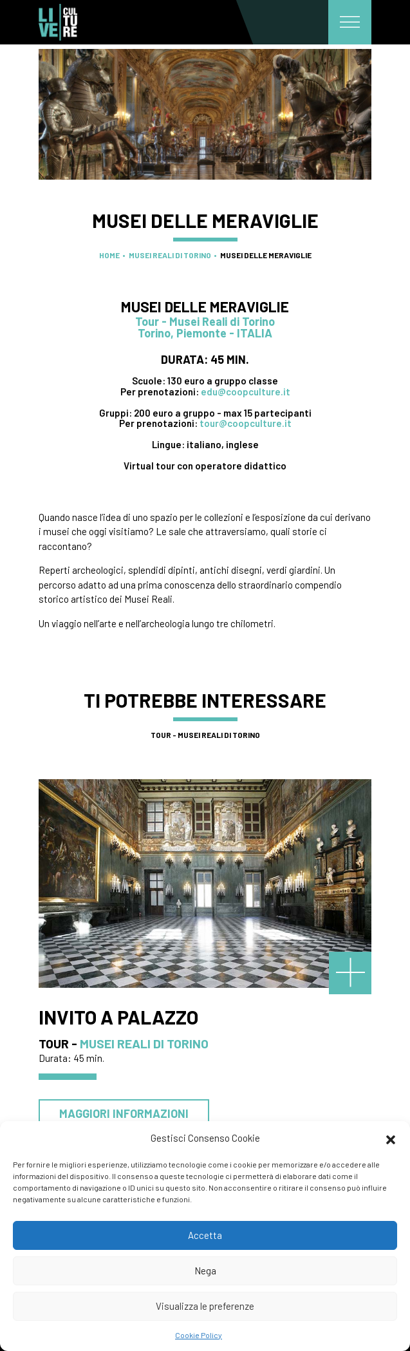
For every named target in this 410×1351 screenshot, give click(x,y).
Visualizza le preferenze (205, 1306)
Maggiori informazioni (124, 1113)
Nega (205, 1270)
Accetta (205, 1235)
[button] (390, 1137)
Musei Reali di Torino (170, 255)
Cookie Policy (198, 1334)
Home (109, 255)
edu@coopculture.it (245, 391)
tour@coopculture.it (246, 423)
